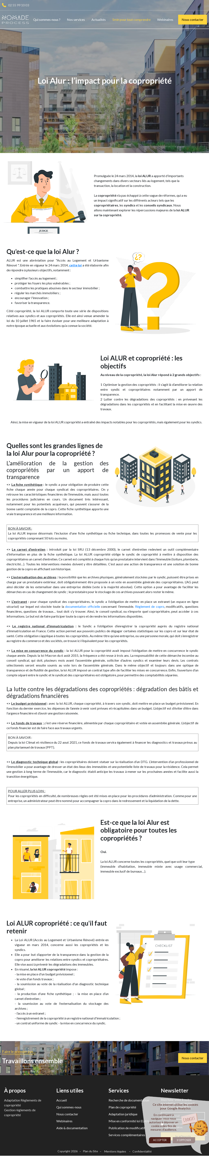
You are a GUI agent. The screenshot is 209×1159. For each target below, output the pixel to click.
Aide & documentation (72, 1129)
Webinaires (165, 19)
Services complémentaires (127, 1136)
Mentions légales (115, 1153)
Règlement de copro (149, 608)
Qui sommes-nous (68, 1109)
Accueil (61, 1102)
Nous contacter (192, 19)
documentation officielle (82, 608)
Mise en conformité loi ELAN (129, 1123)
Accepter (160, 1140)
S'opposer (184, 1140)
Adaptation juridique (123, 1116)
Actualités (98, 19)
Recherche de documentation (129, 1102)
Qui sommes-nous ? (46, 19)
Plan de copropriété (122, 1109)
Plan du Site (90, 1153)
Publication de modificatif (127, 1129)
